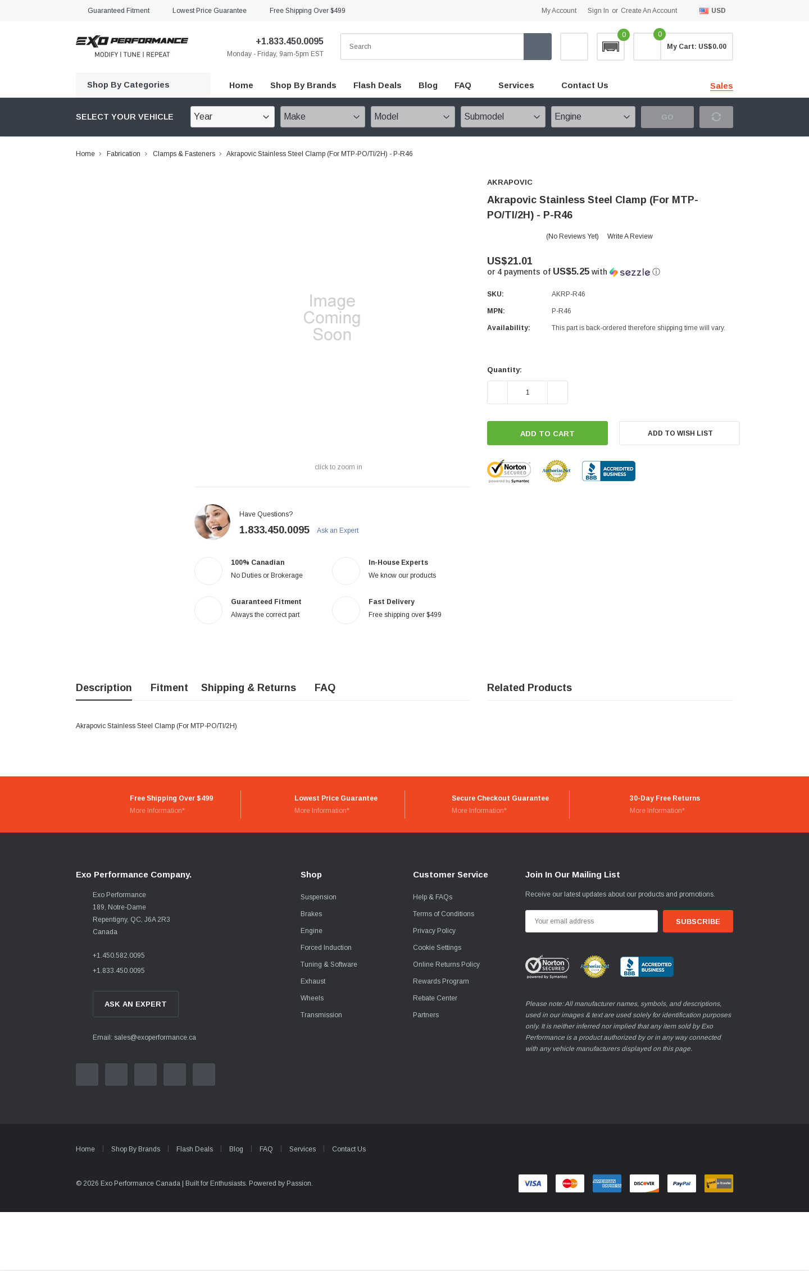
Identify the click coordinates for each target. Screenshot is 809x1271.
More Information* (157, 811)
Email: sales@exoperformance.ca (144, 1037)
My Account (559, 11)
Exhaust (313, 981)
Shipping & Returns (248, 687)
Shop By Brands (135, 1149)
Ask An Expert (135, 1004)
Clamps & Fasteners (184, 154)
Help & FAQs (432, 897)
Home (85, 154)
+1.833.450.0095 (283, 41)
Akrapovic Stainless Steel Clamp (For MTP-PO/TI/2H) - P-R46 (319, 154)
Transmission (321, 1015)
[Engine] (593, 116)
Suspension (319, 897)
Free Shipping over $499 (308, 11)
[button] (611, 47)
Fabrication (123, 154)
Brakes (311, 914)
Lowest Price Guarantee (209, 11)
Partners (426, 1015)
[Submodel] (503, 116)
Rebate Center (435, 998)
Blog (236, 1149)
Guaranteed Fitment (118, 11)
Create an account (649, 11)
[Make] (322, 116)
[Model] (413, 116)
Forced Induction (326, 948)
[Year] (232, 116)
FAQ (463, 85)
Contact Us (349, 1149)
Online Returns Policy (446, 964)
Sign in (598, 11)
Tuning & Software (329, 964)
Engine (311, 931)
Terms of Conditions (443, 914)
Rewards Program (441, 981)
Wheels (312, 998)
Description (104, 687)
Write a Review (630, 236)
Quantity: (504, 369)
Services (516, 85)
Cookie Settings (437, 948)
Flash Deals (194, 1149)
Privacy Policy (434, 931)
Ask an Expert (342, 530)
